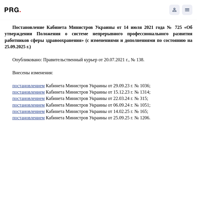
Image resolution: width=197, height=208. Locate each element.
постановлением (28, 85)
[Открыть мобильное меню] (187, 10)
